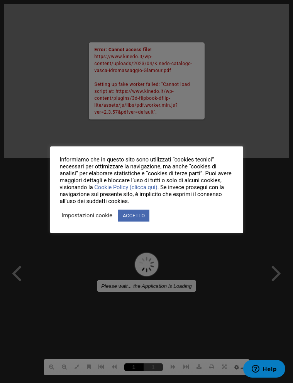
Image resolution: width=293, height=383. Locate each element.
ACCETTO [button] (134, 215)
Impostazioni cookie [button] (87, 215)
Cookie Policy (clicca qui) (125, 187)
